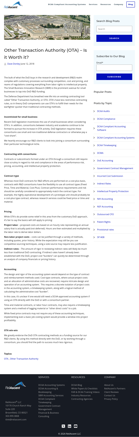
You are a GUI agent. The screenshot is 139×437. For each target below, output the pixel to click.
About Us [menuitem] (109, 385)
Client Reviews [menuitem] (111, 392)
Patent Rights (103, 221)
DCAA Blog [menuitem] (76, 385)
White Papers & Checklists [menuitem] (84, 388)
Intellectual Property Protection (113, 191)
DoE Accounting (105, 160)
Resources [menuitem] (106, 4)
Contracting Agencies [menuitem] (82, 398)
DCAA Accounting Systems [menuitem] (51, 385)
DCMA (100, 152)
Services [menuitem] (93, 4)
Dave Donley (14, 63)
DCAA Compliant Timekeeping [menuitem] (46, 400)
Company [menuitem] (118, 4)
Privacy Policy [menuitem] (111, 398)
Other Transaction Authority (24, 358)
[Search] (114, 29)
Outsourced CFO (105, 214)
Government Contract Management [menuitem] (49, 407)
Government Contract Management (115, 168)
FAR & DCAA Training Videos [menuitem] (85, 392)
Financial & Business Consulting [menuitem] (48, 414)
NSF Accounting (105, 206)
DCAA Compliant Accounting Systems (116, 137)
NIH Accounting (105, 198)
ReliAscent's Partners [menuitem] (114, 388)
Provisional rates (105, 229)
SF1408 (100, 237)
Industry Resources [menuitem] (81, 395)
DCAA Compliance (106, 118)
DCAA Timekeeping (106, 145)
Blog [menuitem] (130, 4)
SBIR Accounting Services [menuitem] (51, 395)
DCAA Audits (103, 111)
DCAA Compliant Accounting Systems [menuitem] (67, 4)
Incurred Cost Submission (110, 176)
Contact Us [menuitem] (109, 395)
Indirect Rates (104, 183)
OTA (6, 358)
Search (114, 38)
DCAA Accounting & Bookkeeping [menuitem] (48, 390)
